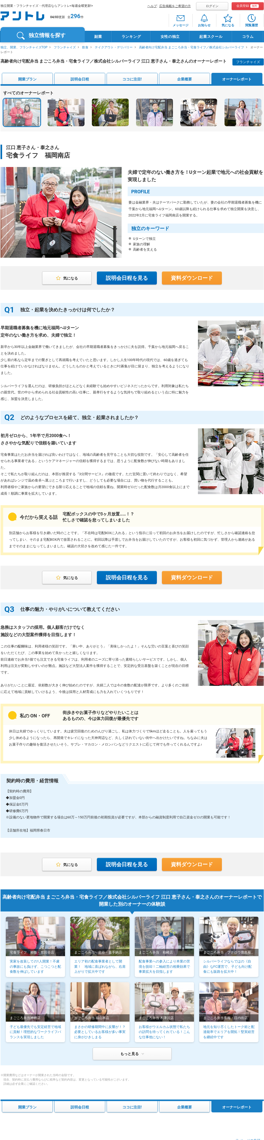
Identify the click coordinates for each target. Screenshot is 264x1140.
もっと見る (129, 1054)
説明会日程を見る (127, 278)
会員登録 (247, 6)
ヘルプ (152, 6)
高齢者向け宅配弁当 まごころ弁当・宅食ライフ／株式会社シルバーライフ (191, 47)
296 (76, 16)
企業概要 (184, 79)
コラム (248, 36)
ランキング (131, 36)
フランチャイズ (65, 47)
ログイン (212, 6)
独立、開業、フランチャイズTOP (24, 47)
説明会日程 (80, 79)
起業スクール (210, 36)
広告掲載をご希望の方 (175, 6)
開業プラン (27, 79)
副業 (98, 36)
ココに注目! (132, 79)
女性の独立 (170, 36)
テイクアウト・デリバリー (114, 47)
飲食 (85, 47)
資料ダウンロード (192, 278)
